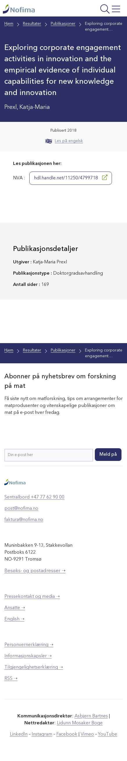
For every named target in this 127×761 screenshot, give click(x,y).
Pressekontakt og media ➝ (32, 596)
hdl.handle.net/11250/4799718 (70, 178)
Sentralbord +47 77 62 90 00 (34, 497)
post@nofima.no (21, 508)
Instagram (42, 734)
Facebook (66, 734)
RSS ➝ (10, 678)
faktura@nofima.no (23, 520)
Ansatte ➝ (14, 608)
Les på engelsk (64, 141)
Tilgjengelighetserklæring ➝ (33, 667)
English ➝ (14, 619)
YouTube (107, 734)
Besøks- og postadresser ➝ (35, 570)
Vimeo (87, 734)
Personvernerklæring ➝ (28, 645)
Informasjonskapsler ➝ (28, 656)
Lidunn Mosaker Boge (80, 723)
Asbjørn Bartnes (91, 716)
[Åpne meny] (100, 9)
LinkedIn (19, 734)
